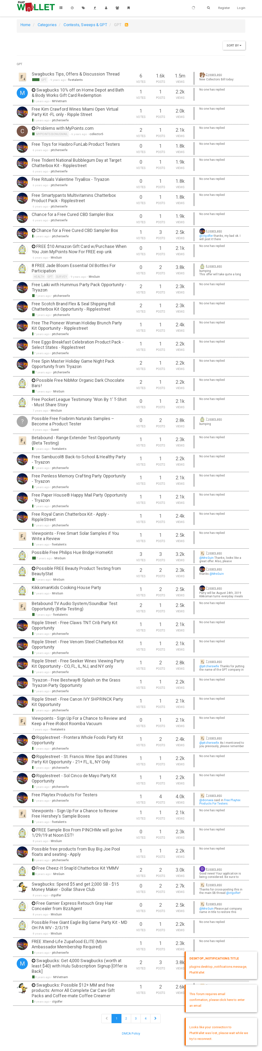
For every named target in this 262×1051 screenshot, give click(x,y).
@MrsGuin (206, 558)
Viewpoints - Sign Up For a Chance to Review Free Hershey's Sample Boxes (75, 813)
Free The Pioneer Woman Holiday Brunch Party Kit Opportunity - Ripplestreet (77, 325)
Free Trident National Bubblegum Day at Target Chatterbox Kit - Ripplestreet (76, 163)
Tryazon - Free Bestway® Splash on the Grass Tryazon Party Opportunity (76, 682)
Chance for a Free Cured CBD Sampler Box (72, 214)
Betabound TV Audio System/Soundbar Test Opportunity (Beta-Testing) (74, 606)
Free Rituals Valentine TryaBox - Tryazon (70, 179)
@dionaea (206, 800)
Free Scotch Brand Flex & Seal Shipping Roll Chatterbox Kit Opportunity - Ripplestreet (73, 306)
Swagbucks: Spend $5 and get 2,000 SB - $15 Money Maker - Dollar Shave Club (75, 887)
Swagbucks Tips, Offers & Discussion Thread (76, 74)
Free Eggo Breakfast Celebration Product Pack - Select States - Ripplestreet (78, 344)
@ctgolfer (206, 236)
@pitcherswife (209, 666)
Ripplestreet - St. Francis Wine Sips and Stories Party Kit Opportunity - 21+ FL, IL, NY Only (79, 759)
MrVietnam (59, 101)
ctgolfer (56, 895)
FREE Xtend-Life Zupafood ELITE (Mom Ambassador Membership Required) (69, 944)
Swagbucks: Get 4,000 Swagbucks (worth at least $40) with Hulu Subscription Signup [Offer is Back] (79, 966)
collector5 (96, 134)
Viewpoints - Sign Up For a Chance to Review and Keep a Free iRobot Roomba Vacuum (79, 721)
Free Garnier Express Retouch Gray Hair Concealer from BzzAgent (72, 906)
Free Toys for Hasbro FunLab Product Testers (76, 144)
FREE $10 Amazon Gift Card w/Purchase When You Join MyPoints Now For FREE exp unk (79, 249)
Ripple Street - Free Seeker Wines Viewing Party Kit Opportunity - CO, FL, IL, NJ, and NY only (78, 663)
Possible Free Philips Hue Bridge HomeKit (72, 552)
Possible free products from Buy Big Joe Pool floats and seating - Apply (76, 851)
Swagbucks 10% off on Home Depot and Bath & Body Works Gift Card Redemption (78, 92)
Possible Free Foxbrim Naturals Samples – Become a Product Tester (73, 421)
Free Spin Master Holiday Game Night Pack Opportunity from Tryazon (73, 364)
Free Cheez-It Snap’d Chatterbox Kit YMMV (77, 868)
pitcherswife (60, 120)
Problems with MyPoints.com (65, 128)
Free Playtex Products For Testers (64, 794)
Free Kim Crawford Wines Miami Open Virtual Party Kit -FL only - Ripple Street (75, 112)
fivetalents (75, 80)
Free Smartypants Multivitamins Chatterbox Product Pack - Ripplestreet (74, 198)
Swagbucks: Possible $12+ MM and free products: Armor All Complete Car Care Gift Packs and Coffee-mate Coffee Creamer (73, 990)
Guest (55, 429)
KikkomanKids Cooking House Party (66, 587)
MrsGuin (56, 257)
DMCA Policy (131, 1033)
